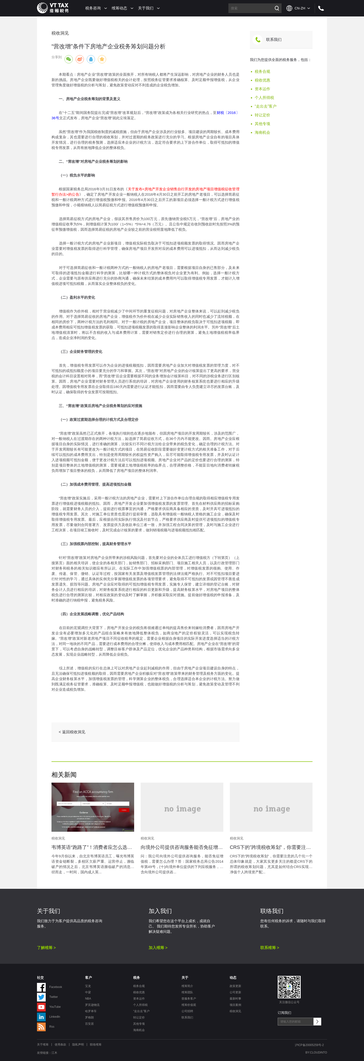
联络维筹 (96, 1044)
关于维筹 (43, 1044)
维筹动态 (119, 8)
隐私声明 (78, 1044)
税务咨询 (93, 8)
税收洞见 (235, 1011)
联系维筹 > (269, 948)
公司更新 (235, 992)
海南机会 (262, 132)
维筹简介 (187, 986)
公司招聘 (187, 1011)
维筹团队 (187, 992)
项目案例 (235, 1005)
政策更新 (235, 986)
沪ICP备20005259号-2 (309, 1045)
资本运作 (262, 89)
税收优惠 (262, 80)
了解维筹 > (46, 948)
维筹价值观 (189, 1005)
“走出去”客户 (266, 106)
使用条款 (60, 1044)
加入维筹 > (158, 948)
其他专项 (262, 124)
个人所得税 (264, 98)
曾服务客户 (189, 998)
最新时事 (235, 998)
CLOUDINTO (318, 1052)
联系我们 (274, 39)
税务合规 (262, 71)
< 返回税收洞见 (72, 732)
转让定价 (262, 115)
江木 (54, 1052)
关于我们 (145, 8)
